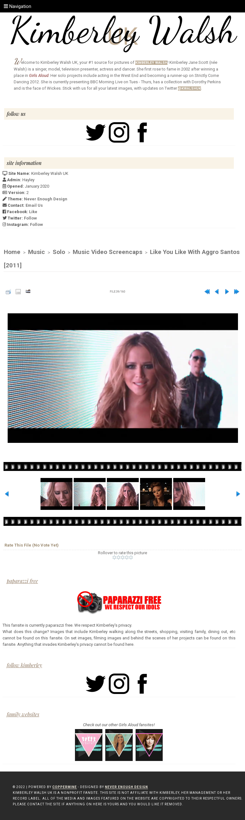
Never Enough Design (45, 199)
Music (36, 252)
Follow (30, 218)
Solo (59, 252)
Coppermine (64, 787)
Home (12, 252)
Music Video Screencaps (107, 252)
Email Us (34, 205)
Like (33, 211)
